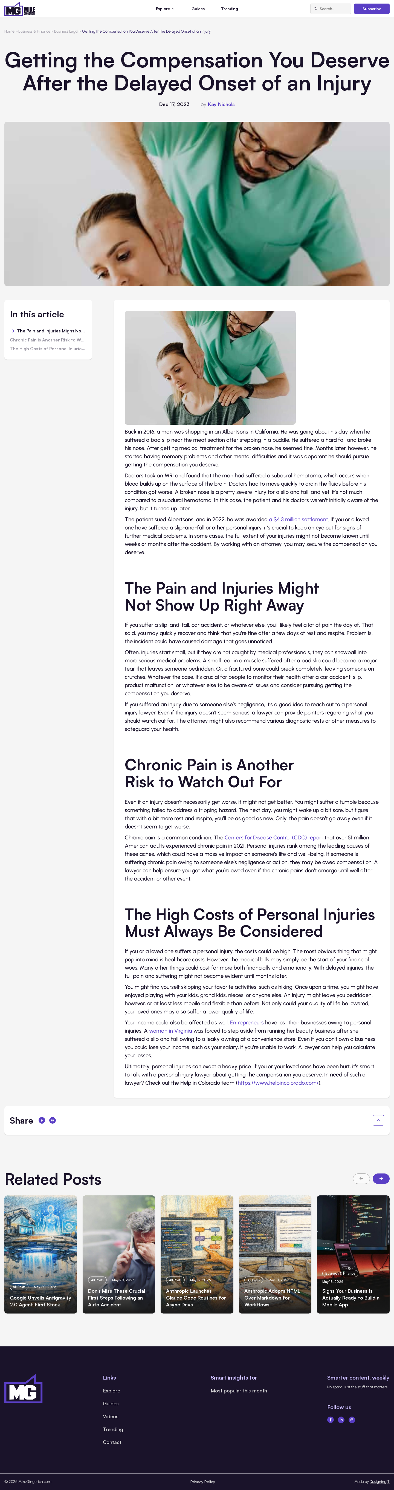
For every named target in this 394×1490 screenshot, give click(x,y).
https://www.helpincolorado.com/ (278, 1082)
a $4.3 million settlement (298, 519)
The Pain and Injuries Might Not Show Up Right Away (51, 331)
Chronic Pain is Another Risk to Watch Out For (48, 340)
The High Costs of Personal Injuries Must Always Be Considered (48, 348)
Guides (198, 8)
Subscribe (372, 8)
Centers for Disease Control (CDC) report (274, 837)
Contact (112, 1442)
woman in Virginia (171, 1030)
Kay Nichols (221, 104)
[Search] (315, 9)
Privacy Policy (202, 1481)
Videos (110, 1416)
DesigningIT (380, 1481)
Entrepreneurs (247, 1022)
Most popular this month (239, 1391)
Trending (229, 8)
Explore (111, 1391)
